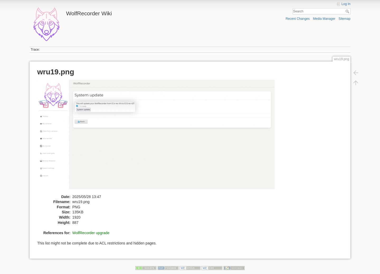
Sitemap (344, 19)
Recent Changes (298, 19)
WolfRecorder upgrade (91, 233)
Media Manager (324, 19)
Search (347, 11)
